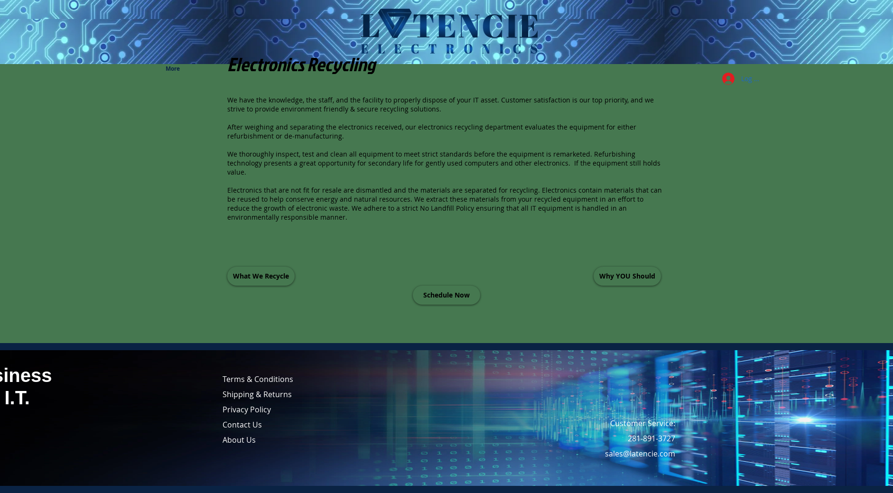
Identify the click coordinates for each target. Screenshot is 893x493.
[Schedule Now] (446, 295)
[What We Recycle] (261, 276)
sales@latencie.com (640, 453)
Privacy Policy (247, 409)
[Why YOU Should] (627, 276)
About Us (239, 440)
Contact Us (242, 424)
